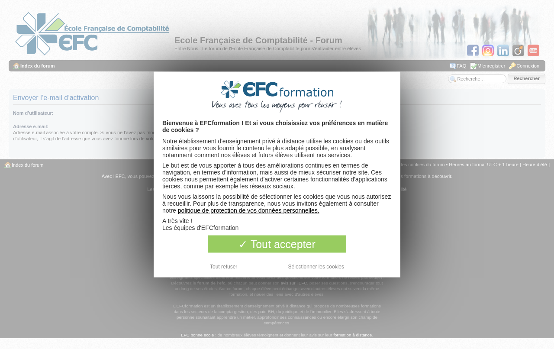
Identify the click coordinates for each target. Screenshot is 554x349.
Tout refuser (223, 267)
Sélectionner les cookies (316, 267)
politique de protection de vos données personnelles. (248, 210)
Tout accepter (277, 244)
